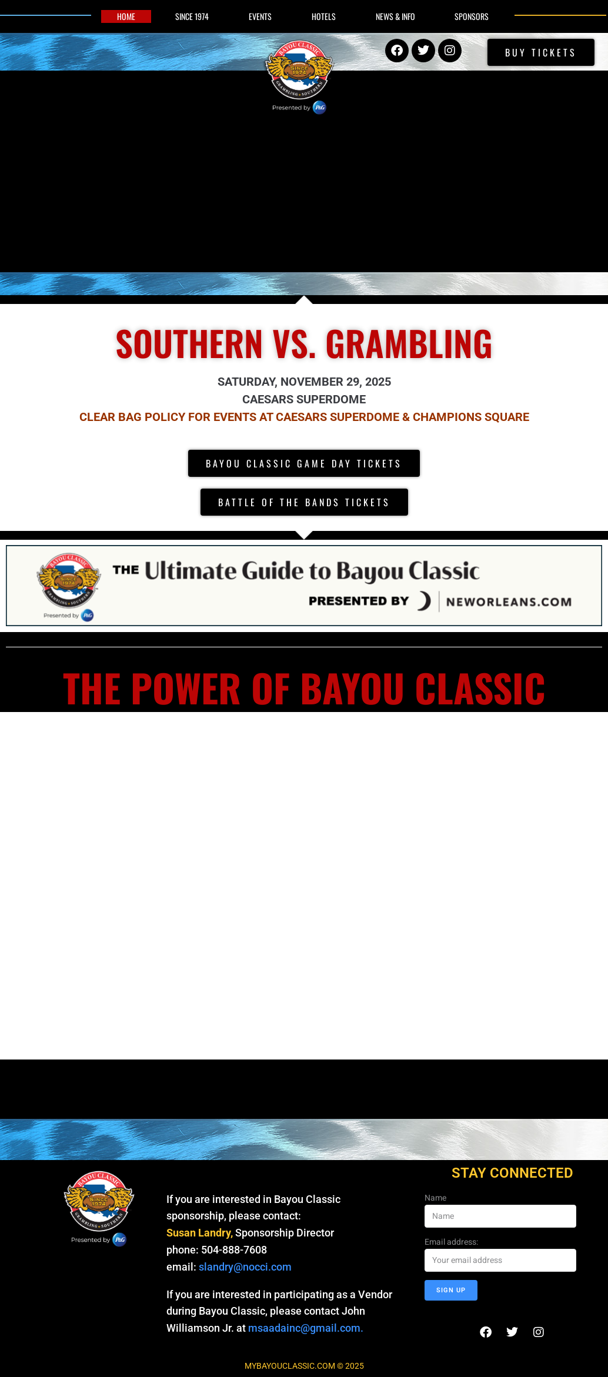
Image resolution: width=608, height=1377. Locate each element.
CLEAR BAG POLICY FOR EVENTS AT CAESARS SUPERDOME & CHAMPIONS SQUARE (304, 417)
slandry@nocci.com (245, 1267)
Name (435, 1198)
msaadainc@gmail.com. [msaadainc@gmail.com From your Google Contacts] (307, 1328)
